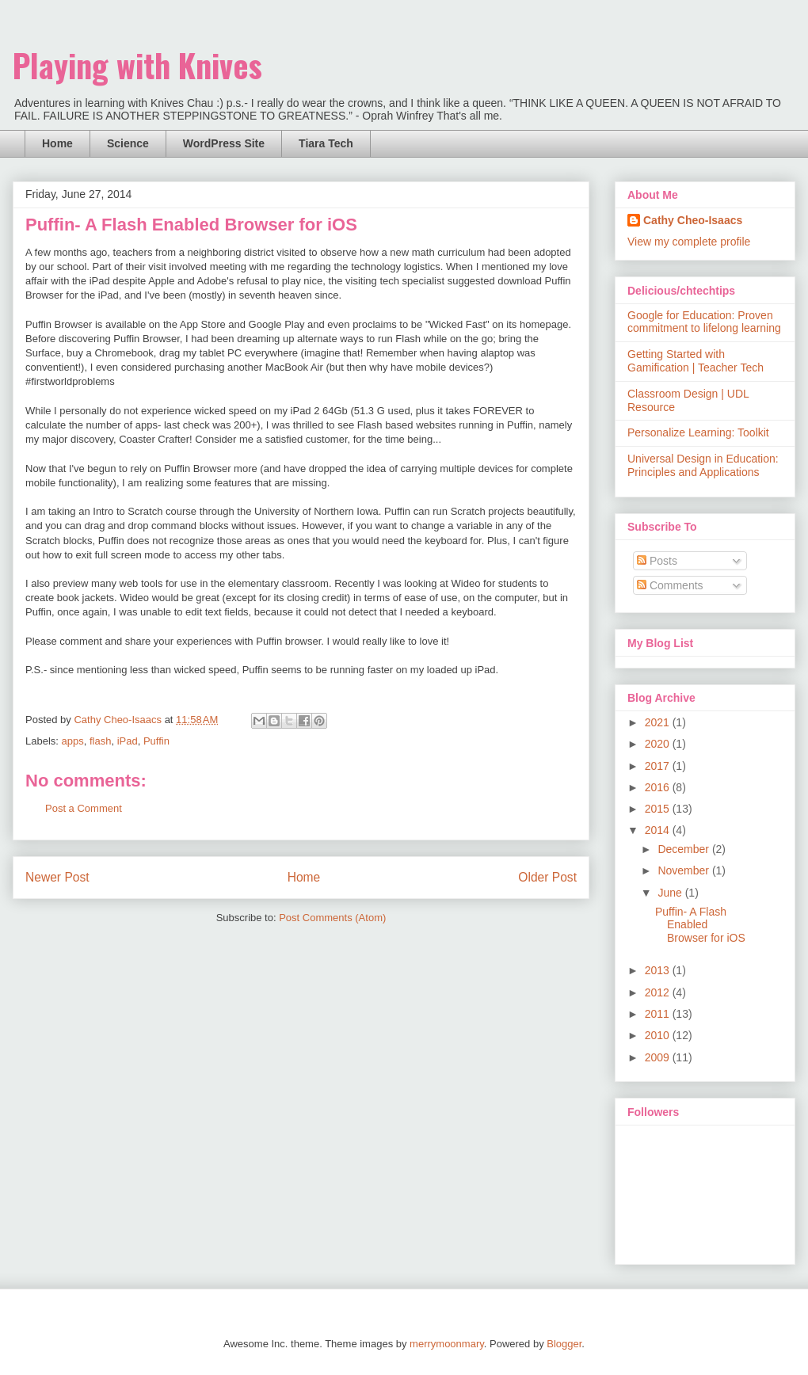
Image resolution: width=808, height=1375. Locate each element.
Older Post (547, 877)
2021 (659, 722)
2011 (659, 1013)
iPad (127, 741)
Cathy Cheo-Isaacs (692, 220)
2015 (659, 808)
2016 (659, 787)
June (670, 892)
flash (100, 741)
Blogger (564, 1344)
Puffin (156, 741)
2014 (659, 830)
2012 (659, 992)
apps (73, 741)
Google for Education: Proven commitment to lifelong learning (704, 322)
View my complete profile (688, 241)
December (684, 849)
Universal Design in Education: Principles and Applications (703, 465)
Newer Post (57, 877)
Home (57, 143)
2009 (659, 1057)
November (684, 870)
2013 (659, 970)
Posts (657, 560)
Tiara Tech (326, 143)
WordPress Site (224, 143)
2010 (659, 1035)
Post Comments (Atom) (332, 918)
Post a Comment (83, 808)
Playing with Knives (137, 65)
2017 (659, 766)
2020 (659, 743)
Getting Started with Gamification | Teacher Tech (695, 361)
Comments (670, 585)
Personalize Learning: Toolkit (698, 432)
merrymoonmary (447, 1344)
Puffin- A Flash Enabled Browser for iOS (700, 925)
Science (128, 143)
